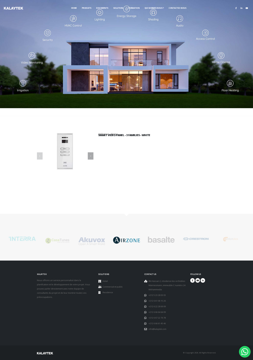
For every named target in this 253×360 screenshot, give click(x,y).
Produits (86, 8)
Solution (118, 8)
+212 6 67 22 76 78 (157, 317)
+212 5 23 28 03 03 (157, 295)
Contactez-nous (177, 8)
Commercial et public (113, 286)
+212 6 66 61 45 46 (157, 323)
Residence (108, 292)
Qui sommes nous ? (154, 8)
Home (74, 8)
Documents (102, 8)
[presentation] (40, 156)
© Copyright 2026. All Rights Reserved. (199, 352)
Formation (134, 8)
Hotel (105, 281)
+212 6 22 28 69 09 (157, 306)
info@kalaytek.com (157, 329)
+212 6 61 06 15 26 (157, 300)
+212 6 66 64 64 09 (157, 312)
